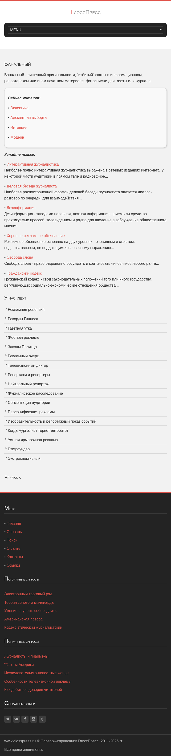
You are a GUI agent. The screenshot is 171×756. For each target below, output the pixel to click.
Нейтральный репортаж (28, 384)
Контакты (15, 557)
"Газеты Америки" (19, 665)
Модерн (17, 137)
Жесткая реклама (23, 337)
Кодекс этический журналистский (33, 627)
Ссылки (13, 565)
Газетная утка (20, 328)
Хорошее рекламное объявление (36, 236)
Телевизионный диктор (28, 365)
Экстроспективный (24, 458)
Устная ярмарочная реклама (33, 440)
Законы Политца (22, 347)
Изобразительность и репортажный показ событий (52, 421)
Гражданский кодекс (24, 273)
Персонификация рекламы (31, 412)
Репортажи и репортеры (29, 375)
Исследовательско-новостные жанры (36, 673)
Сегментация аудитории (29, 403)
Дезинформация (21, 208)
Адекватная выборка (28, 118)
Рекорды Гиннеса (23, 319)
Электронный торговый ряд (28, 594)
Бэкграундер (19, 449)
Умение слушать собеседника (30, 611)
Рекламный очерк (23, 356)
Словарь (14, 532)
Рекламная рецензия (26, 310)
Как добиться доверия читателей (33, 690)
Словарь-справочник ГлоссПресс (69, 741)
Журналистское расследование (35, 393)
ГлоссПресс (85, 12)
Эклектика (19, 108)
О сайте (13, 548)
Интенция (18, 127)
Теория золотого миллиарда (28, 602)
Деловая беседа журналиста (32, 186)
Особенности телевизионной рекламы (37, 681)
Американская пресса (23, 619)
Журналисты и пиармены (26, 656)
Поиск (12, 540)
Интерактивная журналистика (33, 164)
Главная (14, 524)
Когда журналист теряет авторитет (38, 431)
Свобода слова (20, 257)
